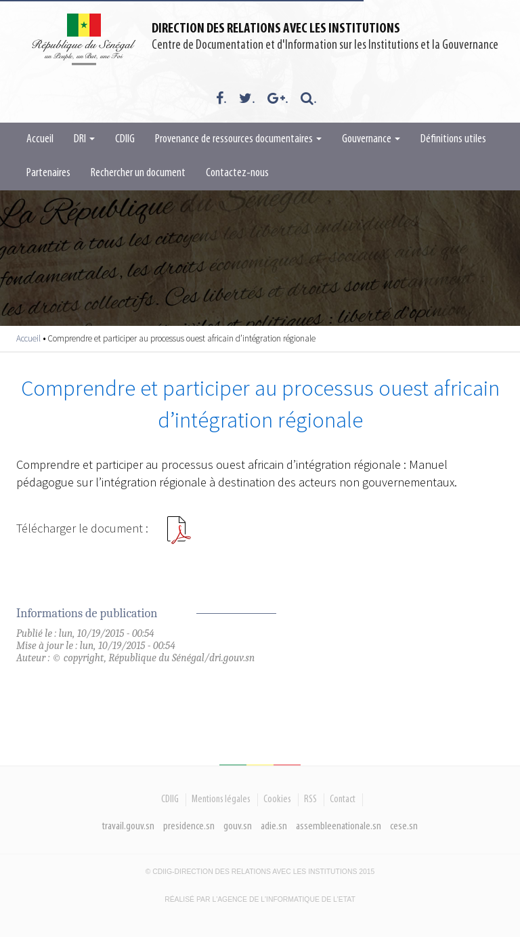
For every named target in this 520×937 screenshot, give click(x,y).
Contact (342, 799)
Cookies (277, 799)
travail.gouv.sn (128, 826)
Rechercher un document (138, 173)
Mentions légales (221, 799)
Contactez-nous (237, 173)
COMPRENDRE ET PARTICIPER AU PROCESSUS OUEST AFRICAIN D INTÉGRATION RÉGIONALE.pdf (178, 535)
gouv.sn (237, 826)
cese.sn (404, 826)
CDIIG (125, 139)
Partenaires (48, 173)
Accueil (39, 139)
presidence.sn (189, 826)
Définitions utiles (453, 139)
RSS (310, 799)
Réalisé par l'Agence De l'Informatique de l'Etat (260, 899)
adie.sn (274, 826)
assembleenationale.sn (338, 826)
